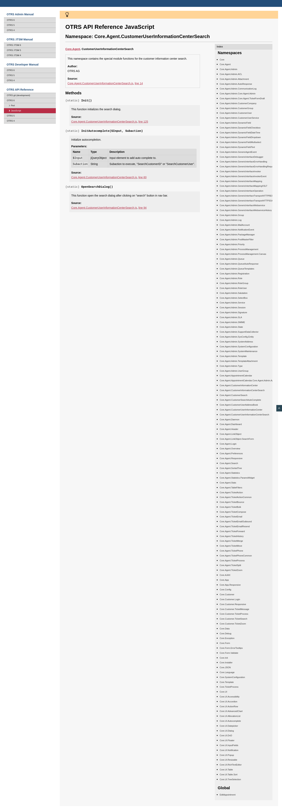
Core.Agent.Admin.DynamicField (235, 123)
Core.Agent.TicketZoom (231, 570)
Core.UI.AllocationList (230, 716)
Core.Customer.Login (230, 599)
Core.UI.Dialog (227, 731)
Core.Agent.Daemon (229, 419)
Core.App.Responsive (230, 585)
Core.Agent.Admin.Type (231, 366)
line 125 (143, 121)
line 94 (142, 207)
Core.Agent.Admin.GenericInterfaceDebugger (241, 157)
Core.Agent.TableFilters (231, 487)
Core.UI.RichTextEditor (231, 765)
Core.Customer (227, 594)
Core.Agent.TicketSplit (230, 565)
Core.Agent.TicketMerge (231, 541)
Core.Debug (225, 633)
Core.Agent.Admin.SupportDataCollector (239, 332)
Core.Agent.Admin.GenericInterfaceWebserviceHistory (246, 210)
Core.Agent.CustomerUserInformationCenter (241, 410)
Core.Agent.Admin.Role (231, 278)
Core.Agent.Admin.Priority (232, 244)
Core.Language (227, 672)
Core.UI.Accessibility (230, 696)
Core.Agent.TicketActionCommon (236, 497)
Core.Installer (226, 662)
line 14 (139, 83)
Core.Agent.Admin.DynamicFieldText (237, 147)
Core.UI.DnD (226, 735)
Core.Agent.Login (228, 444)
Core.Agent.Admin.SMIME (232, 322)
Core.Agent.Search (229, 463)
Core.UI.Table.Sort (228, 774)
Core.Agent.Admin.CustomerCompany (238, 103)
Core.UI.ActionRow (229, 706)
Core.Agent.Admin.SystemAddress (236, 341)
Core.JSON (225, 667)
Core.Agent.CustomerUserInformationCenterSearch (244, 414)
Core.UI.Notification (229, 750)
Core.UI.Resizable (228, 760)
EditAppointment (228, 795)
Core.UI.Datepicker (229, 726)
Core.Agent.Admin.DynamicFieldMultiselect (240, 142)
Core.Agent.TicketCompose (233, 512)
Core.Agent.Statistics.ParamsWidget (237, 478)
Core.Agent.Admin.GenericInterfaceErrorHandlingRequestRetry (250, 166)
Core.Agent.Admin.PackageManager (237, 234)
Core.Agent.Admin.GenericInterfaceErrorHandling (243, 161)
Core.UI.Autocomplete (230, 721)
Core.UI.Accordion (228, 701)
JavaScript (15, 110)
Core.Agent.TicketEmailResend (235, 526)
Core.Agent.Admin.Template (233, 356)
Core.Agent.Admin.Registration (234, 273)
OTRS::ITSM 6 (14, 45)
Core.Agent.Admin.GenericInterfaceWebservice (242, 205)
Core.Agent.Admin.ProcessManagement (239, 249)
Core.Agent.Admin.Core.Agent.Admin (238, 93)
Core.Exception (227, 638)
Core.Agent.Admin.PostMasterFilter (237, 239)
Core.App (224, 580)
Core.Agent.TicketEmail (231, 516)
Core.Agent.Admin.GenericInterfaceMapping (241, 181)
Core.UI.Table (226, 769)
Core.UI (223, 692)
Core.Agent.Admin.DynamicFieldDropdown (240, 137)
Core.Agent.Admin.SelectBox (234, 298)
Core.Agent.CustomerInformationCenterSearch (242, 390)
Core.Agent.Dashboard (231, 424)
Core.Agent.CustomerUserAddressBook (239, 405)
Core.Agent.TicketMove (231, 546)
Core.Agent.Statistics (230, 473)
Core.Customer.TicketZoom (233, 624)
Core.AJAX (225, 575)
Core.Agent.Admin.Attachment (234, 79)
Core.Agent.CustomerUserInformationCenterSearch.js (100, 83)
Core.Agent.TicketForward (232, 531)
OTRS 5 (11, 25)
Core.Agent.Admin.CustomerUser (236, 113)
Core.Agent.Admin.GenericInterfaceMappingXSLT (243, 186)
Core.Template (227, 682)
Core (68, 49)
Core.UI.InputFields (229, 745)
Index (220, 46)
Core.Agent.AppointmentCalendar (236, 375)
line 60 (142, 177)
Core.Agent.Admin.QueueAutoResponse (239, 264)
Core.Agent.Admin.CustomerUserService (239, 118)
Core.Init (224, 658)
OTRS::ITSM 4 (14, 55)
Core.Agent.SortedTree (231, 468)
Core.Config (225, 589)
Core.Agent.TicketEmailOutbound (236, 521)
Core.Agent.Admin (228, 69)
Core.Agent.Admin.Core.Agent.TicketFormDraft (242, 98)
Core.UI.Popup (227, 755)
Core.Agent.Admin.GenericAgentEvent (238, 152)
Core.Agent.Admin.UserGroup (234, 371)
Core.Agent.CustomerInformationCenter (239, 385)
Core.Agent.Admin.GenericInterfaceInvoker (240, 171)
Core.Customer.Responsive (233, 604)
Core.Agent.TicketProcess (232, 560)
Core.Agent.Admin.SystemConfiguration (239, 346)
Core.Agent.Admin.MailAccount (235, 225)
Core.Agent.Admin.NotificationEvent (237, 229)
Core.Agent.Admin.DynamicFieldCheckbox (240, 128)
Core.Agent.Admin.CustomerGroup (236, 108)
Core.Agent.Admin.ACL (231, 74)
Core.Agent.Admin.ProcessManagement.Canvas (243, 254)
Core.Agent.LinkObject (230, 434)
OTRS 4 (11, 30)
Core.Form (225, 643)
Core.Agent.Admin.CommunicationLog (238, 88)
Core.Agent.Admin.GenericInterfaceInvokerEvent (243, 176)
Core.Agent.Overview (230, 448)
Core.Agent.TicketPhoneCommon (236, 555)
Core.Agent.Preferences (231, 453)
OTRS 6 (11, 20)
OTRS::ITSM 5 (14, 50)
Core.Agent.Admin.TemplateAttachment (239, 361)
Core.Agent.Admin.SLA (231, 317)
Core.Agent (225, 64)
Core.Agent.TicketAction (231, 492)
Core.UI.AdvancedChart (231, 711)
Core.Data (225, 628)
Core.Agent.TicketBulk (230, 507)
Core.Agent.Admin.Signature (233, 312)
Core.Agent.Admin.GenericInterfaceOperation (241, 191)
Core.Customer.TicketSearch (233, 619)
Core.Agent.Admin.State (231, 327)
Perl (12, 105)
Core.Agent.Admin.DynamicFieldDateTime (240, 132)
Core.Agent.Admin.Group (232, 215)
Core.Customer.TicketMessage (234, 609)
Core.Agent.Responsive (231, 458)
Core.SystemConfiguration (232, 677)
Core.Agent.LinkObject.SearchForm (237, 439)
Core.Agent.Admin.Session (233, 307)
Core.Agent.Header (229, 429)
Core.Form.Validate (229, 653)
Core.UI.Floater (227, 740)
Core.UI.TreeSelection (230, 779)
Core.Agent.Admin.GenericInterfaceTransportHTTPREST (247, 196)
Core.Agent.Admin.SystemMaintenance (239, 351)
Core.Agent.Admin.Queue (232, 259)
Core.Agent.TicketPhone (231, 551)
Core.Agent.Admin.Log (230, 220)
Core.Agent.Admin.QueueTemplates (237, 269)
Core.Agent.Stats (228, 482)
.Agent (76, 49)
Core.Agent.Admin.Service (232, 302)
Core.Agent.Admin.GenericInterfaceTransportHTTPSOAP (247, 200)
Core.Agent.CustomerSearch (233, 395)
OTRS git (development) (18, 95)
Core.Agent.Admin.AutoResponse (236, 84)
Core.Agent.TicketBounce (232, 502)
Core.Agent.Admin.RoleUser (233, 288)
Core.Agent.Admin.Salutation (234, 293)
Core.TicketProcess (229, 687)
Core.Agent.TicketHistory (232, 536)
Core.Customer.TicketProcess (234, 614)
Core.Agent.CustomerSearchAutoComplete (240, 400)
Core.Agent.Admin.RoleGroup (234, 283)
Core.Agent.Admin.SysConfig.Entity (237, 337)
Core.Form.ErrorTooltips (231, 648)
